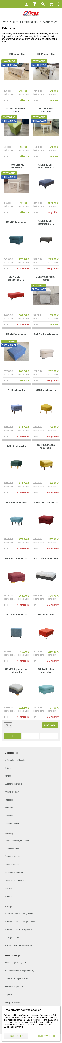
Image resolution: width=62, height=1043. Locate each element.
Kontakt (8, 776)
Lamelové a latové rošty (15, 880)
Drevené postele (12, 865)
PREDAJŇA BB (9, 177)
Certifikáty (9, 816)
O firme (8, 768)
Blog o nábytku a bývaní (15, 962)
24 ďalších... (50, 725)
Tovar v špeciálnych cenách (17, 841)
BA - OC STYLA (9, 65)
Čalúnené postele (12, 857)
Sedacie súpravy (12, 849)
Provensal (9, 896)
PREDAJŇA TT (39, 289)
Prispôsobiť (16, 1036)
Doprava (8, 994)
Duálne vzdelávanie (13, 784)
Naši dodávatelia (12, 824)
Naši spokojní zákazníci (15, 760)
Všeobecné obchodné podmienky (19, 970)
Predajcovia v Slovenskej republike (20, 921)
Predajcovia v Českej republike (18, 929)
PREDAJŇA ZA (9, 121)
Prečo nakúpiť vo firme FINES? (18, 945)
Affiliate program (12, 792)
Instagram (9, 808)
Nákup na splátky (12, 1002)
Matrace (8, 888)
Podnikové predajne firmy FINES (19, 913)
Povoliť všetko (46, 1036)
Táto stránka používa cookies (22, 1010)
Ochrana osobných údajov (16, 978)
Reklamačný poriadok (14, 986)
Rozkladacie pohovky (14, 873)
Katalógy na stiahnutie (14, 937)
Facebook (9, 800)
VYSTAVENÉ (9, 61)
